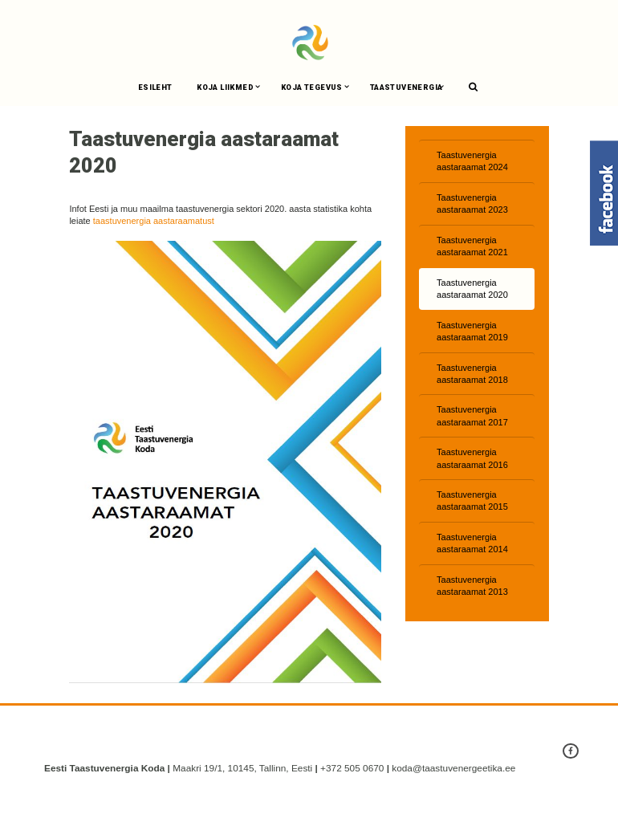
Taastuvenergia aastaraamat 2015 (472, 500)
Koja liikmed (225, 87)
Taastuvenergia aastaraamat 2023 (472, 203)
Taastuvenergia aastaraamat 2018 (472, 374)
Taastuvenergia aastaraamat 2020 (472, 288)
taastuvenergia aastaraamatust (153, 221)
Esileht (155, 87)
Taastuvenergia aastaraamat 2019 (472, 331)
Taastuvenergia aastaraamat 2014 (472, 543)
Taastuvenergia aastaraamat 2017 (472, 415)
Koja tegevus (312, 87)
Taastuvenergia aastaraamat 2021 (472, 246)
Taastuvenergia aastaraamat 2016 (472, 458)
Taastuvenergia (406, 87)
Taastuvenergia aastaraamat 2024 (472, 161)
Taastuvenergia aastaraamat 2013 (472, 585)
